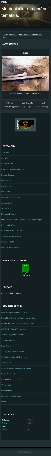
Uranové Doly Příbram (10, 247)
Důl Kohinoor (6, 181)
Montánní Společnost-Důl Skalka (14, 312)
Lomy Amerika (6, 346)
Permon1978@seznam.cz (11, 293)
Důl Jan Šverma (7, 175)
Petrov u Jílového (8, 225)
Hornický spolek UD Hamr (11, 396)
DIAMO (4, 402)
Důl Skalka (5, 192)
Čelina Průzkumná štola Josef (12, 169)
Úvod (5, 35)
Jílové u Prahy (6, 208)
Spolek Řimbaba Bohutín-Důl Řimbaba (16, 368)
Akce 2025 (5, 153)
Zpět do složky (27, 103)
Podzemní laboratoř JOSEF (12, 379)
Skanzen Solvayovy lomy (11, 236)
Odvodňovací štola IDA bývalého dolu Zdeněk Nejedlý (22, 220)
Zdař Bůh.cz (6, 363)
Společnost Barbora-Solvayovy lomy (15, 357)
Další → (45, 103)
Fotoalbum (13, 35)
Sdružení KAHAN (8, 340)
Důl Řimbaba (6, 186)
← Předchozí (8, 103)
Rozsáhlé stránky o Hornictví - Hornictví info (18, 318)
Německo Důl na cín (9, 214)
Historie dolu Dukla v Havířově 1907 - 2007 (18, 324)
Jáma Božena (24, 35)
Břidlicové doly (7, 164)
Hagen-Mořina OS (8, 374)
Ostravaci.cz (6, 385)
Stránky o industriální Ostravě (12, 351)
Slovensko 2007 (7, 242)
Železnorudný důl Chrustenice (12, 335)
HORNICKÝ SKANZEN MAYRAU (14, 329)
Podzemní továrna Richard (11, 231)
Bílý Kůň (4, 158)
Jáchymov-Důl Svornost (10, 197)
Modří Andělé (6, 390)
